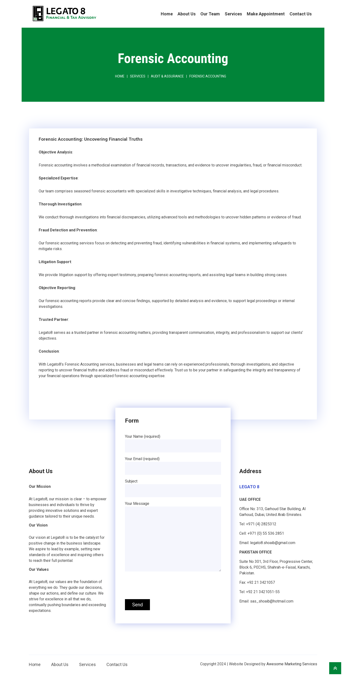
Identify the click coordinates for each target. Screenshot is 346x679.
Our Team (210, 13)
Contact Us (301, 13)
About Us (187, 13)
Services (233, 13)
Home (167, 13)
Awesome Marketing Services (291, 664)
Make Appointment (266, 13)
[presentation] (161, 586)
